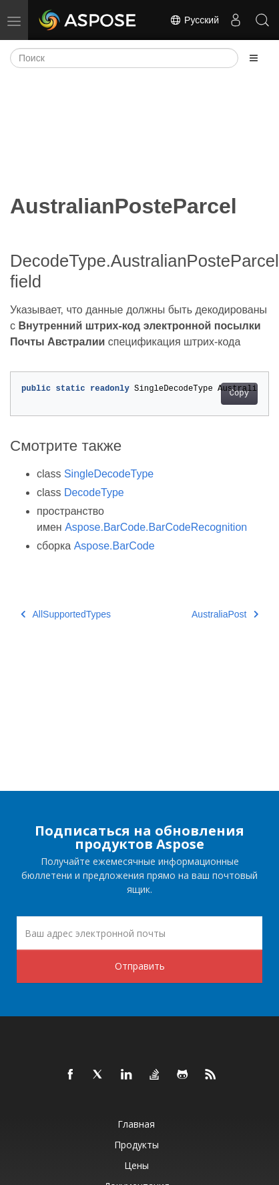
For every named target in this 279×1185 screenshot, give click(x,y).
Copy (239, 393)
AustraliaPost (225, 614)
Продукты (136, 1144)
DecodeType (94, 492)
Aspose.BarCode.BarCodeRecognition (156, 527)
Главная (136, 1124)
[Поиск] (124, 58)
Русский (194, 20)
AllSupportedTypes (66, 614)
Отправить (140, 966)
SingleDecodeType (109, 473)
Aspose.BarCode (114, 545)
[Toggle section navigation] (253, 58)
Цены (136, 1165)
